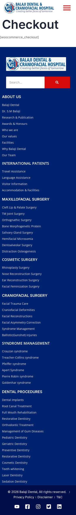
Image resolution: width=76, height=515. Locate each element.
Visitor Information (14, 184)
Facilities (8, 142)
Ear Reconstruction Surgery (20, 280)
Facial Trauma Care (15, 304)
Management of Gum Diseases (23, 431)
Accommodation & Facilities (20, 190)
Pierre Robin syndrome (17, 376)
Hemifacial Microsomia (17, 239)
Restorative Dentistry (16, 419)
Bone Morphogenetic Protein (21, 226)
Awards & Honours (14, 124)
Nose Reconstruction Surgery (22, 274)
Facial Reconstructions (17, 316)
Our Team (9, 155)
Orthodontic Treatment (17, 425)
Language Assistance (16, 178)
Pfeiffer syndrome (14, 364)
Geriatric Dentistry (14, 444)
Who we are (10, 130)
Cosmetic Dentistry (15, 463)
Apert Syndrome (13, 370)
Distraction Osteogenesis (19, 251)
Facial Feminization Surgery (20, 286)
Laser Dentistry (12, 475)
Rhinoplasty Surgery (15, 267)
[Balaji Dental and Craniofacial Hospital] (36, 64)
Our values (9, 136)
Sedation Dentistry (14, 481)
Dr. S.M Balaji (11, 111)
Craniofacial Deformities (18, 310)
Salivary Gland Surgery (17, 232)
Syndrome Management (18, 329)
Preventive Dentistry (15, 450)
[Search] (25, 82)
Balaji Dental (10, 105)
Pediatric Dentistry (14, 437)
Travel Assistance (14, 171)
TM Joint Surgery (13, 214)
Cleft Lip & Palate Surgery (19, 207)
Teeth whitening (13, 469)
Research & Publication (17, 117)
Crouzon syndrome (15, 351)
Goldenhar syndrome (16, 383)
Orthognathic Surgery (16, 220)
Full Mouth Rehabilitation (19, 412)
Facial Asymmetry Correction (21, 322)
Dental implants (13, 400)
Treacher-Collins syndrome (20, 357)
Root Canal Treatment (17, 406)
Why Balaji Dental (14, 149)
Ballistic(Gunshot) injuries (19, 335)
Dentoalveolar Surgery (17, 245)
